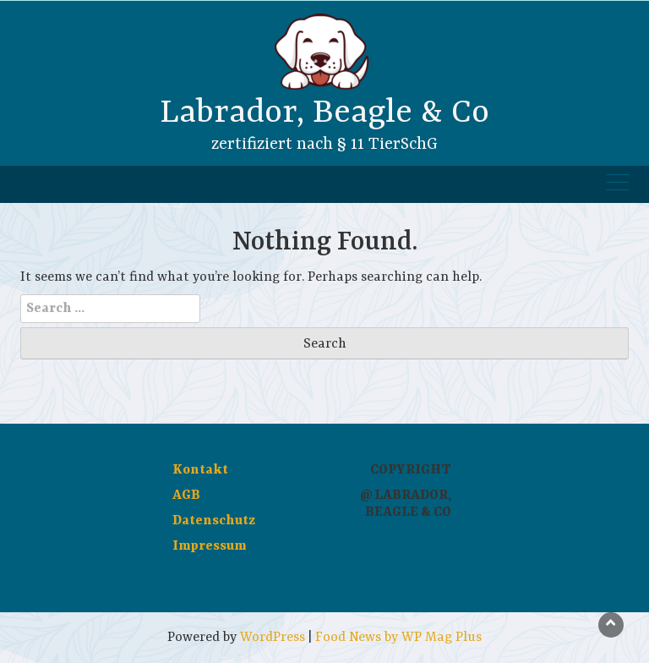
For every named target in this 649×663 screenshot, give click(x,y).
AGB (186, 495)
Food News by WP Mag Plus (398, 637)
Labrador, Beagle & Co (324, 113)
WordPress (272, 637)
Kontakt (200, 470)
